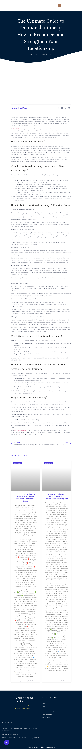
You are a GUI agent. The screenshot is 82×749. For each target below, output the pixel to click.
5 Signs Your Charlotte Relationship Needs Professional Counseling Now (56, 496)
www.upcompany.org (21, 430)
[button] (59, 5)
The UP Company (18, 129)
